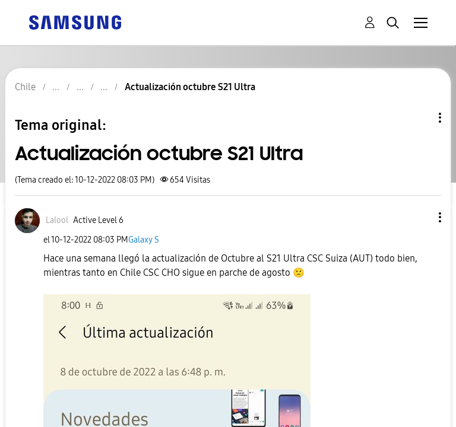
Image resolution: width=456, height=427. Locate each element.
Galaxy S (143, 240)
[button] (420, 217)
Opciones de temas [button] (419, 118)
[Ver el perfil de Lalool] (57, 220)
